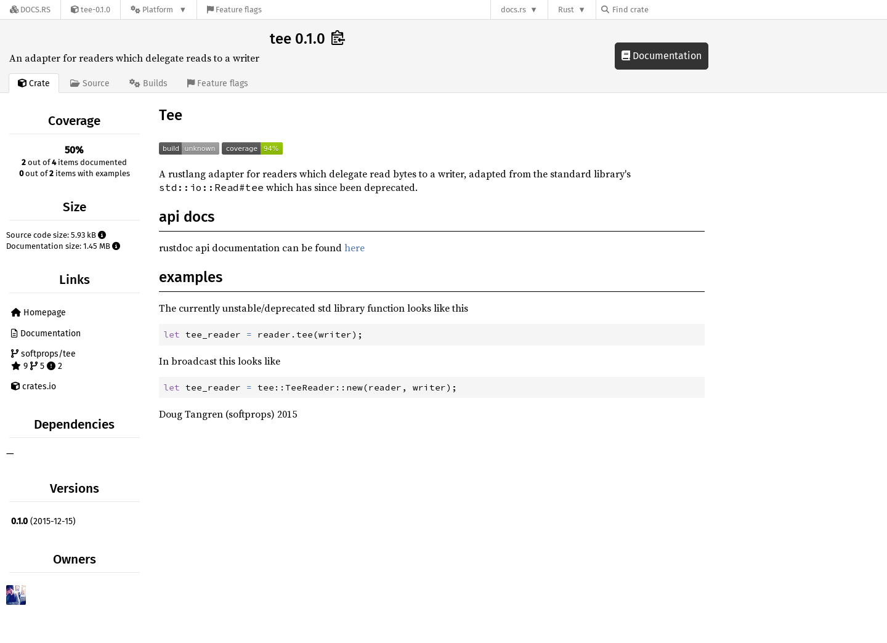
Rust (566, 9)
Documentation (662, 56)
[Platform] (158, 9)
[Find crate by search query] (663, 9)
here (354, 247)
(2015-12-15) (43, 521)
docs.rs (513, 9)
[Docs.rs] (30, 9)
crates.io (33, 386)
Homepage (38, 312)
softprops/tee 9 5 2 (43, 360)
